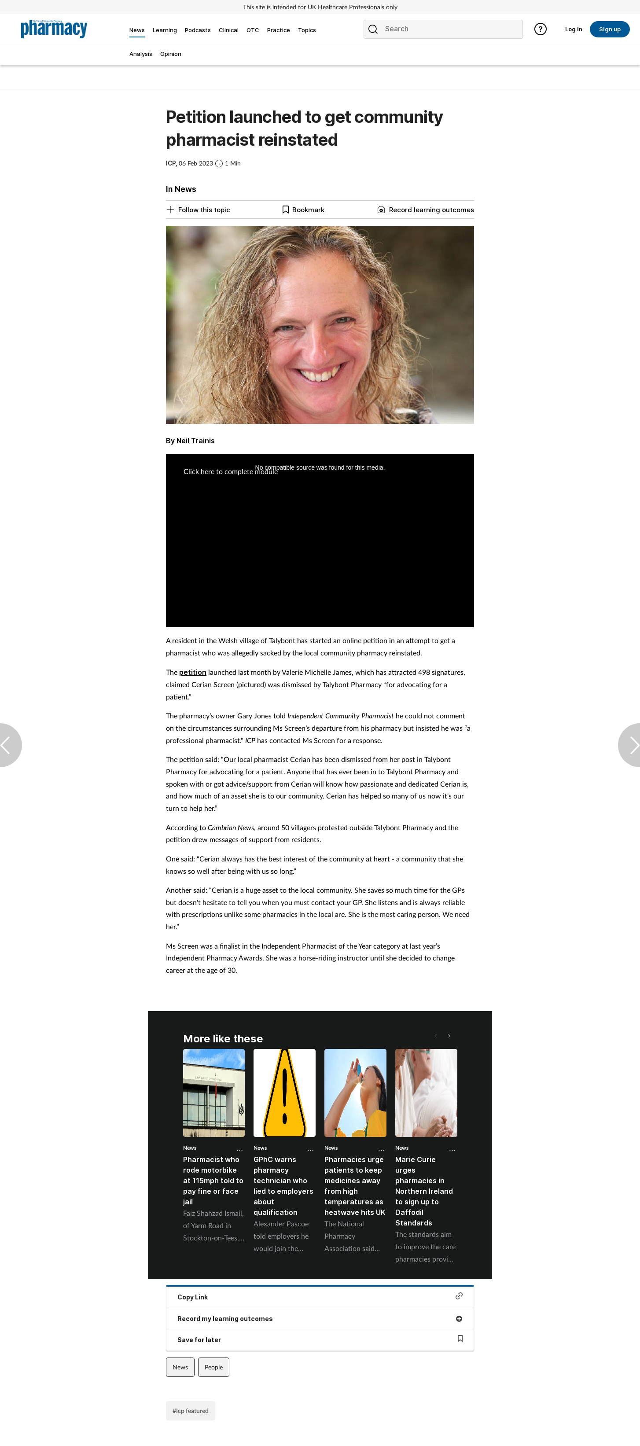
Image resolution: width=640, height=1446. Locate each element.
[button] (448, 1036)
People (214, 1367)
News (189, 1147)
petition (192, 672)
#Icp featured (191, 1410)
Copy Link (320, 1296)
